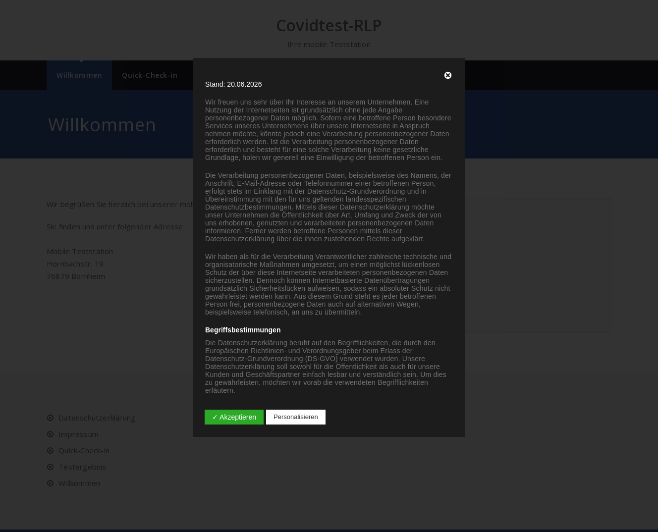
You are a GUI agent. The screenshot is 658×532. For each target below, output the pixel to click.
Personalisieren (296, 417)
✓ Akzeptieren (234, 417)
